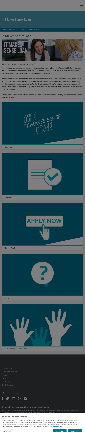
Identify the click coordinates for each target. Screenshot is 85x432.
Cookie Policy (57, 428)
